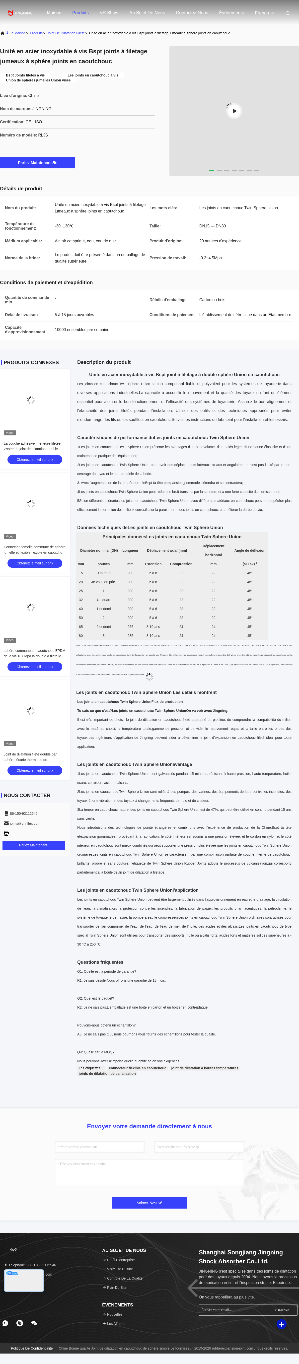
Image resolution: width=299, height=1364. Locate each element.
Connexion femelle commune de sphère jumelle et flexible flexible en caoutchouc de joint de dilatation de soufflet (35, 552)
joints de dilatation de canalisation (107, 1074)
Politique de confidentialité (32, 1348)
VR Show (109, 12)
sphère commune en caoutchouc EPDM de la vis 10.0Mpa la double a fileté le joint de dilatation (34, 656)
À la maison (16, 33)
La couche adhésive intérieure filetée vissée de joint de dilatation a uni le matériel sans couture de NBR (32, 448)
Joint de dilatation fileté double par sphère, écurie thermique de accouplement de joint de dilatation (31, 759)
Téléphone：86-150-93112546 (29, 1265)
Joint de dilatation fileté (66, 33)
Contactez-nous (192, 12)
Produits (80, 12)
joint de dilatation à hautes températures (204, 1068)
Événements (231, 12)
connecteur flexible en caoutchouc (137, 1068)
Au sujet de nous (147, 12)
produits (36, 33)
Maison (54, 12)
